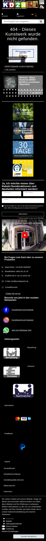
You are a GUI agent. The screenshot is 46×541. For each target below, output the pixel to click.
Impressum (8, 491)
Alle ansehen (10, 70)
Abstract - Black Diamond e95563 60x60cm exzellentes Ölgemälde (29, 81)
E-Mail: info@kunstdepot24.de (16, 281)
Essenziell (9, 519)
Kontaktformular (11, 287)
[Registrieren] (23, 15)
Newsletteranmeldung (12, 474)
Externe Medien (12, 526)
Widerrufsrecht (9, 486)
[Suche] (41, 21)
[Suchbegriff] (20, 21)
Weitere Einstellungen (10, 531)
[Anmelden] (8, 15)
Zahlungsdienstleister (14, 524)
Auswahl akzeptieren (29, 536)
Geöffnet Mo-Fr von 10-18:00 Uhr (17, 276)
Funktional (10, 529)
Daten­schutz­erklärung (16, 512)
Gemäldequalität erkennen (14, 480)
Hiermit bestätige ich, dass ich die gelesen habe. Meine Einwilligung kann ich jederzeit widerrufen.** (23, 207)
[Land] (32, 14)
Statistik (9, 521)
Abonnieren (23, 214)
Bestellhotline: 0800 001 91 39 (16, 271)
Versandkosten (9, 468)
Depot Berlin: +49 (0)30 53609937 (18, 267)
